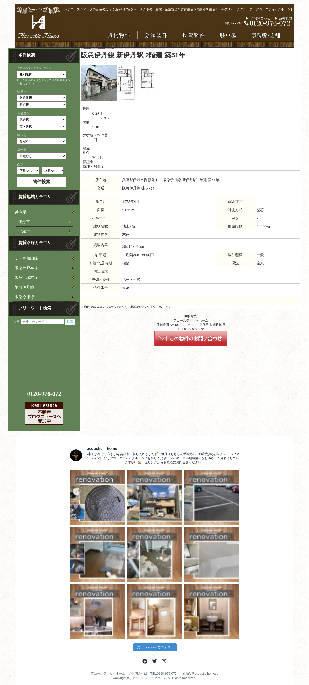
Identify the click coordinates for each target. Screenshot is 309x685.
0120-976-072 (44, 393)
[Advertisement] (45, 355)
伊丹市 (24, 222)
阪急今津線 (24, 297)
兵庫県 (20, 212)
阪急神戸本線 (26, 268)
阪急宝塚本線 (26, 277)
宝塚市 (24, 231)
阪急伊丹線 (24, 287)
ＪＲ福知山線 (26, 258)
